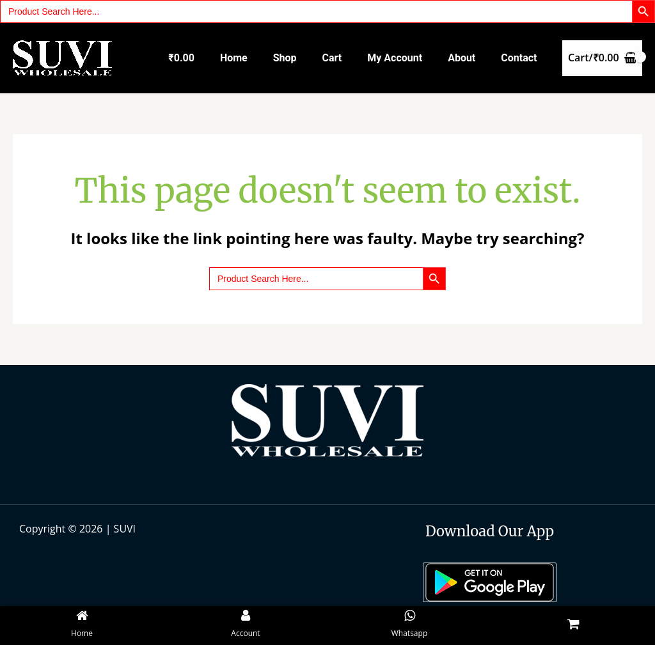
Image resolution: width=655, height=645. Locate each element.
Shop (285, 58)
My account (394, 58)
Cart (332, 58)
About (461, 58)
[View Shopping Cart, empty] (602, 58)
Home (234, 58)
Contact (519, 58)
